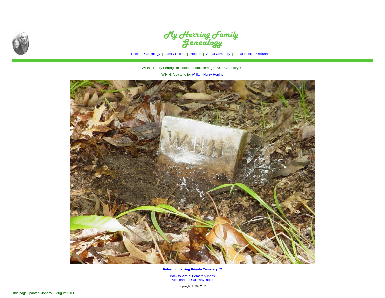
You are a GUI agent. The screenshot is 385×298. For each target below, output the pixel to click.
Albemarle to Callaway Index (192, 280)
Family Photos (175, 54)
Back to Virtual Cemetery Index (192, 276)
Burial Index (243, 54)
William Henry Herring (208, 74)
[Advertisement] (192, 13)
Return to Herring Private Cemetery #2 (192, 269)
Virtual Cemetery (218, 54)
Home (135, 54)
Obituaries (263, 54)
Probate (195, 54)
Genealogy (152, 54)
